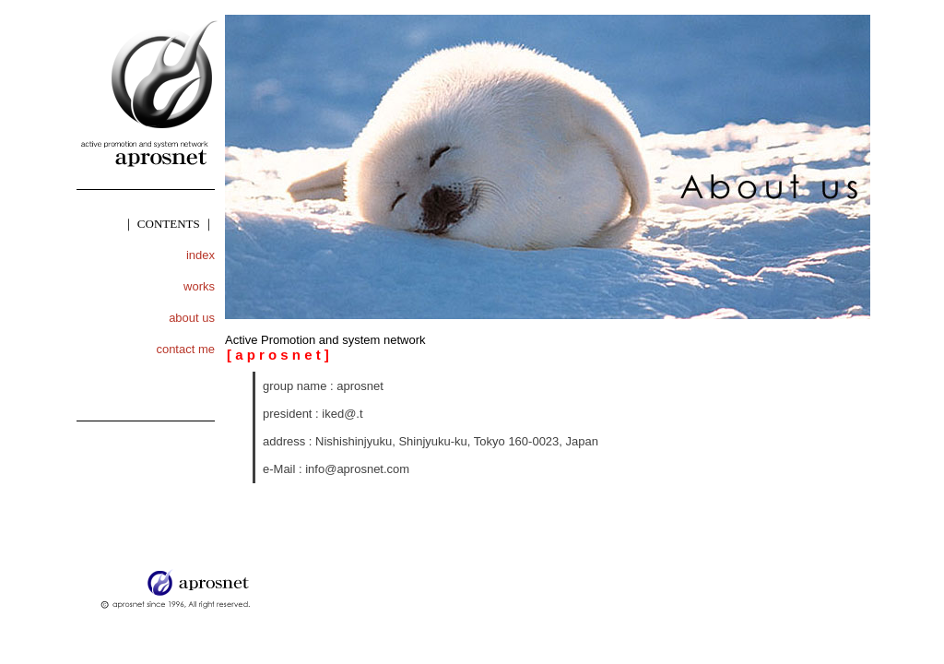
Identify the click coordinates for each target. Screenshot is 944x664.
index (200, 255)
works (199, 286)
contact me (185, 349)
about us (192, 318)
